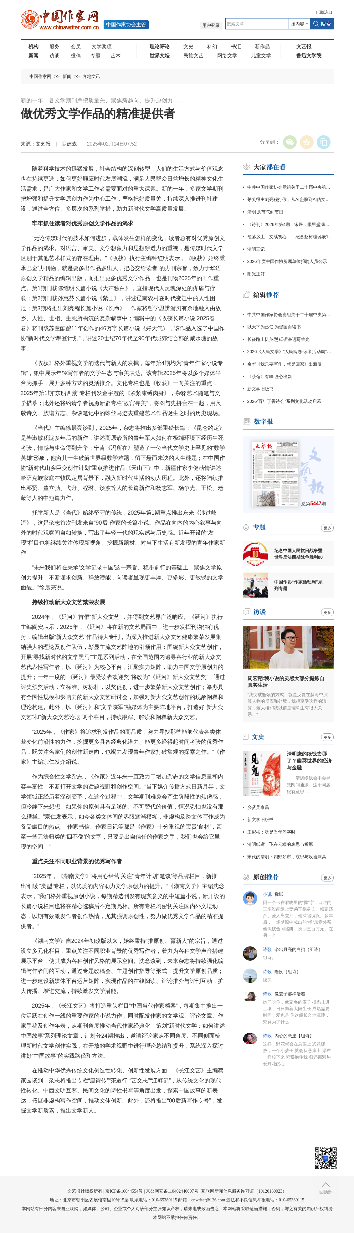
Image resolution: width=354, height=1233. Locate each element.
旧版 (325, 12)
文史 (188, 46)
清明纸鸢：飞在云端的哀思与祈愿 (280, 844)
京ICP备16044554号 (124, 1191)
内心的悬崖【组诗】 (294, 1036)
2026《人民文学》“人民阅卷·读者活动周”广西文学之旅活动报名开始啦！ (290, 351)
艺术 (115, 55)
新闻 (67, 76)
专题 (95, 55)
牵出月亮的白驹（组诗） (298, 949)
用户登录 (211, 25)
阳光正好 (256, 273)
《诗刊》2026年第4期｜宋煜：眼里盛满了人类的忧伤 (290, 224)
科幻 (212, 46)
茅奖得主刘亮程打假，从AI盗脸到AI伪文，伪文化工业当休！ (290, 199)
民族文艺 (193, 55)
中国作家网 (40, 76)
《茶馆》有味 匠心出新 (269, 376)
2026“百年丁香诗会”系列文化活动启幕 (284, 401)
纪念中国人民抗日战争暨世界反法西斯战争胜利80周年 (298, 554)
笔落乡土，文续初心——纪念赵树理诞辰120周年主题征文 (290, 236)
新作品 (262, 46)
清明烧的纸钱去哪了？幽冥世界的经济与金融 (309, 760)
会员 (76, 46)
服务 (54, 46)
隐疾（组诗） (287, 971)
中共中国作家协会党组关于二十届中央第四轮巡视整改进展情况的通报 (290, 187)
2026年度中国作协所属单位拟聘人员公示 (287, 261)
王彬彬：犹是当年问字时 (271, 832)
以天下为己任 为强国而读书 (274, 326)
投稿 (76, 55)
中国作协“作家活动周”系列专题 (298, 585)
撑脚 (278, 894)
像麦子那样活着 (289, 994)
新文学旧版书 (260, 388)
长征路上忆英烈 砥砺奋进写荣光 (278, 339)
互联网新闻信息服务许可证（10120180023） (244, 1191)
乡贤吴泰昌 (258, 807)
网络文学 (227, 55)
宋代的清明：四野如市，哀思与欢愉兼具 (286, 856)
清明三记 (256, 249)
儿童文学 (261, 55)
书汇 (236, 46)
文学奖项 (102, 46)
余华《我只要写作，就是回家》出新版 (284, 364)
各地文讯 (91, 76)
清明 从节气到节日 (265, 211)
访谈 (54, 55)
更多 (327, 528)
